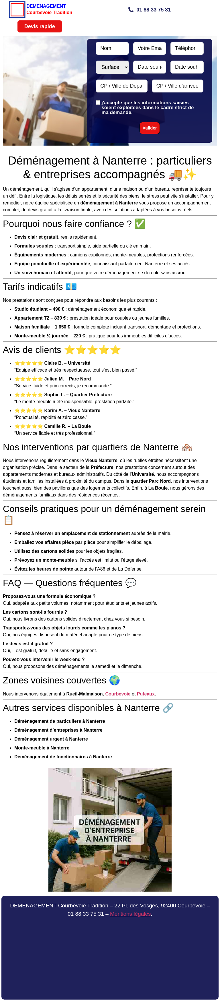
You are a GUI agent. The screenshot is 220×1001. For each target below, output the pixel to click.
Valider (149, 128)
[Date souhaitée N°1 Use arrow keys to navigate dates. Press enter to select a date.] (149, 67)
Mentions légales (130, 914)
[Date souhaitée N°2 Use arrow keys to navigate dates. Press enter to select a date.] (186, 67)
